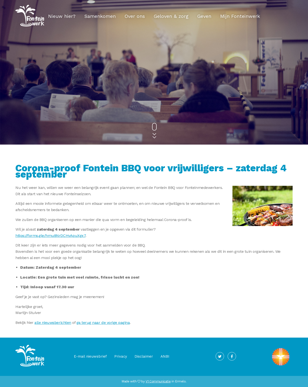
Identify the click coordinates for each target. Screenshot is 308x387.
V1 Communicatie (158, 381)
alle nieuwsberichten (52, 322)
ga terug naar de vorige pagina (103, 322)
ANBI (164, 356)
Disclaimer (144, 356)
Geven (204, 16)
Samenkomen (100, 16)
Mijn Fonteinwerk (240, 16)
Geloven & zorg (171, 16)
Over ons (135, 16)
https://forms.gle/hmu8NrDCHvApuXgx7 (50, 235)
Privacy (120, 356)
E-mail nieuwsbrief (90, 356)
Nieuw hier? (62, 16)
